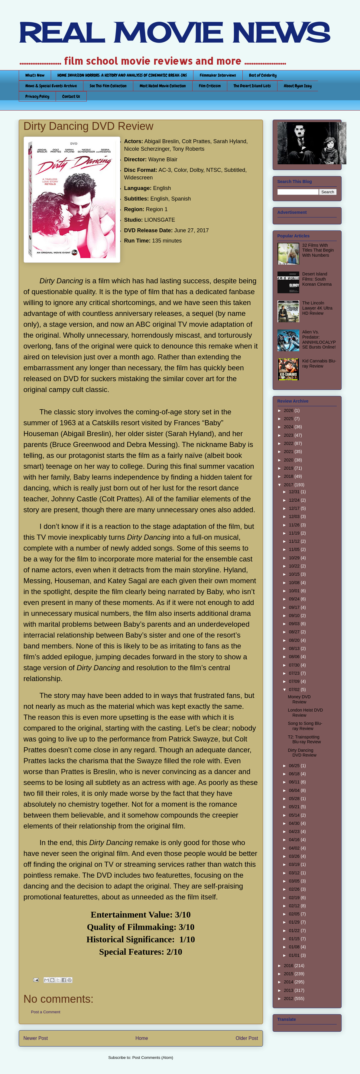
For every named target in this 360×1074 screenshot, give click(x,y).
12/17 (295, 508)
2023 (289, 435)
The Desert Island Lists (252, 85)
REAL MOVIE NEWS (174, 32)
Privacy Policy (37, 96)
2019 (289, 468)
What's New (34, 75)
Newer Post (36, 1038)
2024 (289, 426)
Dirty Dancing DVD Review (302, 753)
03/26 (295, 856)
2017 (289, 484)
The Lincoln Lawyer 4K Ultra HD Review (317, 308)
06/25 (295, 765)
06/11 (295, 782)
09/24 (295, 598)
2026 (289, 410)
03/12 (295, 872)
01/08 (295, 946)
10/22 (295, 566)
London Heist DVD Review (305, 713)
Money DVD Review (299, 699)
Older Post (247, 1038)
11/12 (295, 541)
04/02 (295, 848)
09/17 (295, 607)
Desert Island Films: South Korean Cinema (317, 279)
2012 (289, 998)
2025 (289, 418)
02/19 (295, 897)
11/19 (295, 533)
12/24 (295, 500)
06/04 (295, 790)
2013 (289, 990)
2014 (289, 981)
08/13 (295, 648)
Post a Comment (45, 1012)
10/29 (295, 557)
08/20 (295, 640)
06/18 (295, 773)
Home (141, 1038)
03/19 (295, 864)
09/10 (295, 615)
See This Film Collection (108, 85)
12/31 (295, 491)
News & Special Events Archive (51, 85)
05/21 (295, 806)
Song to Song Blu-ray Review (305, 726)
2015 (289, 973)
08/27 (295, 631)
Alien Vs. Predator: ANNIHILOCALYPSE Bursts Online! (319, 339)
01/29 (295, 922)
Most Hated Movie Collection (163, 85)
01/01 (295, 955)
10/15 (295, 574)
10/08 (295, 582)
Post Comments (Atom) (152, 1057)
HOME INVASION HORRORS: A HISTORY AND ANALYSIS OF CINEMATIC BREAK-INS (122, 75)
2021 (289, 451)
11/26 (295, 525)
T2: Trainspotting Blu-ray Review (304, 739)
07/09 (295, 681)
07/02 (295, 689)
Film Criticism (210, 85)
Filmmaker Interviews (218, 75)
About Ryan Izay (298, 85)
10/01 (295, 590)
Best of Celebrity (263, 75)
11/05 (295, 549)
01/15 (295, 938)
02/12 (295, 905)
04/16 (295, 839)
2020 (289, 460)
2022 (289, 443)
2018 (289, 476)
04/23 (295, 831)
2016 (289, 965)
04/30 (295, 823)
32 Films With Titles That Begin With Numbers (318, 250)
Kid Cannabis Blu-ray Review (319, 363)
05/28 (295, 798)
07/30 (295, 665)
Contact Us (71, 96)
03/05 (295, 881)
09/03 (295, 623)
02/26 (295, 889)
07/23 (295, 673)
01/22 (295, 930)
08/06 (295, 656)
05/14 (295, 815)
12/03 (295, 516)
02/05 (295, 914)
